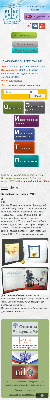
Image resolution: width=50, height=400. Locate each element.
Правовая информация (25, 390)
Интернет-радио (25, 44)
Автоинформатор (24, 35)
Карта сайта (33, 7)
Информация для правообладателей (25, 395)
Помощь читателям (25, 50)
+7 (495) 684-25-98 (32, 61)
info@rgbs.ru (15, 80)
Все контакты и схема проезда (21, 85)
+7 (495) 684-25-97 (11, 61)
